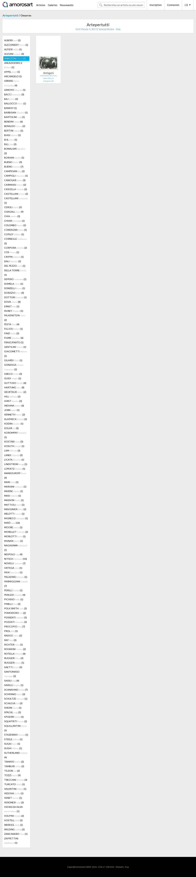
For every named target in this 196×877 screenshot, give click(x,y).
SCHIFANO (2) (14, 694)
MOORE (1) (13, 527)
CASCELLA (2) (15, 189)
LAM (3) (12, 450)
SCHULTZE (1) (15, 698)
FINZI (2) (11, 333)
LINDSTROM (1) (15, 464)
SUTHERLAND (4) (15, 755)
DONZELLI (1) (14, 288)
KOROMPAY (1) (15, 435)
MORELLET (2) (16, 531)
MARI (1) (11, 482)
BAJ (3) (11, 99)
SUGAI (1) (12, 743)
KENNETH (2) (14, 414)
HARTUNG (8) (14, 387)
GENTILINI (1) (15, 346)
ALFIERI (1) (13, 49)
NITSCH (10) (15, 558)
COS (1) (11, 252)
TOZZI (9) (12, 775)
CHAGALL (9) (13, 211)
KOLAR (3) (11, 428)
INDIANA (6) (14, 405)
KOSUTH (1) (14, 446)
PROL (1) (11, 631)
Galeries (52, 5)
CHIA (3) (12, 216)
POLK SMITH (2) (15, 608)
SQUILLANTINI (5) (15, 728)
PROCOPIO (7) (14, 626)
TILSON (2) (12, 770)
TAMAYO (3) (14, 761)
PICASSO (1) (13, 599)
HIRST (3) (13, 401)
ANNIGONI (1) (15, 58)
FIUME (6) (13, 337)
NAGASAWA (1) (15, 547)
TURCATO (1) (14, 784)
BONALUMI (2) (14, 151)
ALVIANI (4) (14, 53)
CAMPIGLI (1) (16, 175)
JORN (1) (11, 410)
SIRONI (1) (12, 707)
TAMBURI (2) (14, 766)
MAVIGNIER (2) (15, 509)
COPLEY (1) (14, 234)
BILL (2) (10, 144)
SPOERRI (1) (14, 716)
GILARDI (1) (13, 360)
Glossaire (120, 867)
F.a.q (127, 867)
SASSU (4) (11, 680)
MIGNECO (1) (16, 518)
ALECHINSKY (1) (16, 44)
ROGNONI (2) (15, 649)
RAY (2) (10, 640)
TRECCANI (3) (15, 779)
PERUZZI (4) (14, 594)
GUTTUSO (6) (15, 382)
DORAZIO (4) (14, 292)
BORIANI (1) (14, 157)
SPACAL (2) (12, 712)
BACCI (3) (14, 94)
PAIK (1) (13, 572)
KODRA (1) (13, 423)
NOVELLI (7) (14, 563)
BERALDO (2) (14, 126)
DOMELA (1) (13, 283)
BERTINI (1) (13, 130)
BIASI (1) (12, 135)
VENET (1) (13, 797)
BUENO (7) (13, 166)
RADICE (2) (13, 635)
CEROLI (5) (13, 207)
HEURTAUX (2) (15, 392)
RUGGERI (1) (14, 662)
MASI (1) (12, 495)
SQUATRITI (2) (15, 721)
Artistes (40, 5)
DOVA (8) (12, 301)
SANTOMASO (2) (11, 673)
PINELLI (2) (12, 603)
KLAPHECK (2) (15, 419)
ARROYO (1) (14, 89)
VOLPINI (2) (14, 815)
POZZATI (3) (15, 622)
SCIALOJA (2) (13, 703)
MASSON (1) (14, 500)
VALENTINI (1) (15, 788)
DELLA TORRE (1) (15, 272)
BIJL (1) (10, 139)
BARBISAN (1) (16, 112)
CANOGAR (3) (14, 180)
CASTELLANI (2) (16, 193)
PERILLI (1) (13, 590)
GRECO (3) (13, 373)
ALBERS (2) (12, 40)
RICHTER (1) (13, 644)
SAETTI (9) (13, 667)
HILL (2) (12, 396)
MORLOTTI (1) (15, 536)
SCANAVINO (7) (16, 689)
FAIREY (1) (13, 310)
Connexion (173, 4)
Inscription (156, 4)
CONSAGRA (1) (15, 229)
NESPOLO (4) (13, 554)
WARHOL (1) (13, 824)
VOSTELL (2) (13, 820)
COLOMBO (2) (15, 225)
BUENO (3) (13, 162)
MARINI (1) (13, 491)
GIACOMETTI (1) (15, 353)
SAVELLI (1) (13, 685)
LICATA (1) (14, 459)
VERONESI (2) (14, 802)
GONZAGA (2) (13, 367)
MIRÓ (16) (12, 522)
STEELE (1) (13, 739)
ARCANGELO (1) (13, 76)
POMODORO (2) (15, 612)
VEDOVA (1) (13, 793)
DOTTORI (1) (15, 297)
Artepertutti (10, 15)
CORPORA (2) (15, 247)
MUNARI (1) (13, 540)
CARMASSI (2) (15, 184)
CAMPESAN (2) (14, 171)
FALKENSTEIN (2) (14, 317)
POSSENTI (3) (15, 617)
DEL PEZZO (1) (14, 265)
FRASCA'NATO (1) (13, 342)
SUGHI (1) (13, 748)
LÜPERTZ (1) (14, 468)
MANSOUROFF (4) (15, 475)
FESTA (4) (11, 324)
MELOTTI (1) (14, 513)
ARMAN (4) (11, 83)
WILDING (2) (14, 829)
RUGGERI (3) (13, 658)
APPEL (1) (12, 71)
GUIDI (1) (12, 378)
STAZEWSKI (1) (16, 734)
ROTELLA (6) (14, 653)
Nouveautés (66, 5)
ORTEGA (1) (13, 567)
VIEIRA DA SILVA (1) (13, 809)
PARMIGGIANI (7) (16, 583)
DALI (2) (12, 261)
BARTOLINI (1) (14, 117)
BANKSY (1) (10, 108)
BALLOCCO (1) (15, 103)
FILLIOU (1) (13, 328)
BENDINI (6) (13, 121)
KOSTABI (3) (13, 441)
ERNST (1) (11, 306)
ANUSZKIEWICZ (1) (13, 65)
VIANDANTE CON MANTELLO (48, 77)
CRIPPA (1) (14, 256)
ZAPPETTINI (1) (11, 840)
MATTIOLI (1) (14, 504)
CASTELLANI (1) (16, 200)
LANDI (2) (13, 455)
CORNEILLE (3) (15, 241)
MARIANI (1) (15, 486)
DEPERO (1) (15, 279)
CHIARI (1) (14, 220)
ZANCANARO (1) (15, 833)
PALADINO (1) (15, 576)
